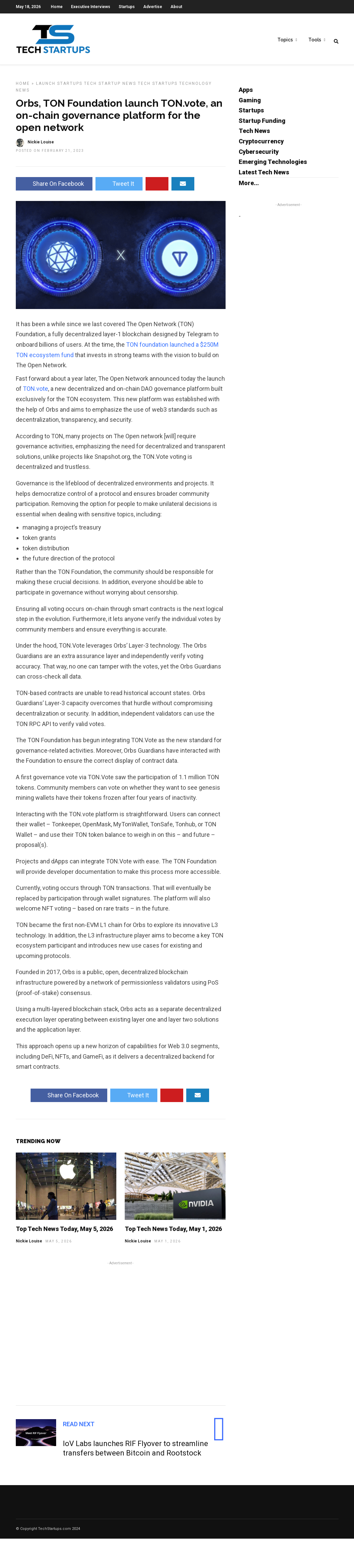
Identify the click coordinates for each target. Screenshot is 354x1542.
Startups (127, 6)
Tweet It (119, 187)
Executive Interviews (90, 6)
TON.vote (35, 392)
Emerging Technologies (273, 165)
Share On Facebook (54, 187)
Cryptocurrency (261, 144)
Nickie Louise (29, 1244)
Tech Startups (158, 86)
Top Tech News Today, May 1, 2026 (173, 1232)
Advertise (152, 6)
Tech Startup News (110, 86)
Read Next (78, 1427)
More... (249, 186)
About (176, 6)
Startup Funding (262, 124)
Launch (45, 86)
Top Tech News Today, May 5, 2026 (64, 1232)
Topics (285, 40)
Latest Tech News (264, 175)
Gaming (250, 103)
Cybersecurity (259, 155)
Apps (246, 93)
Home (57, 6)
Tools (314, 40)
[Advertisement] (121, 1336)
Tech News (254, 134)
